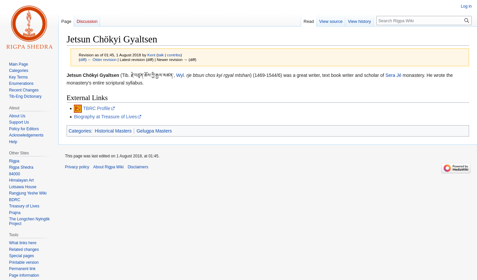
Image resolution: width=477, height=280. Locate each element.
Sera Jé (393, 75)
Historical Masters (113, 131)
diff (82, 59)
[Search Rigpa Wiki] (424, 20)
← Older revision (102, 59)
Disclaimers (138, 167)
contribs (174, 55)
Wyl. (180, 75)
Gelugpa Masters (154, 131)
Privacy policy (77, 167)
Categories (80, 131)
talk (161, 55)
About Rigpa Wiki (108, 167)
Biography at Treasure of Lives (105, 116)
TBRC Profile (96, 108)
